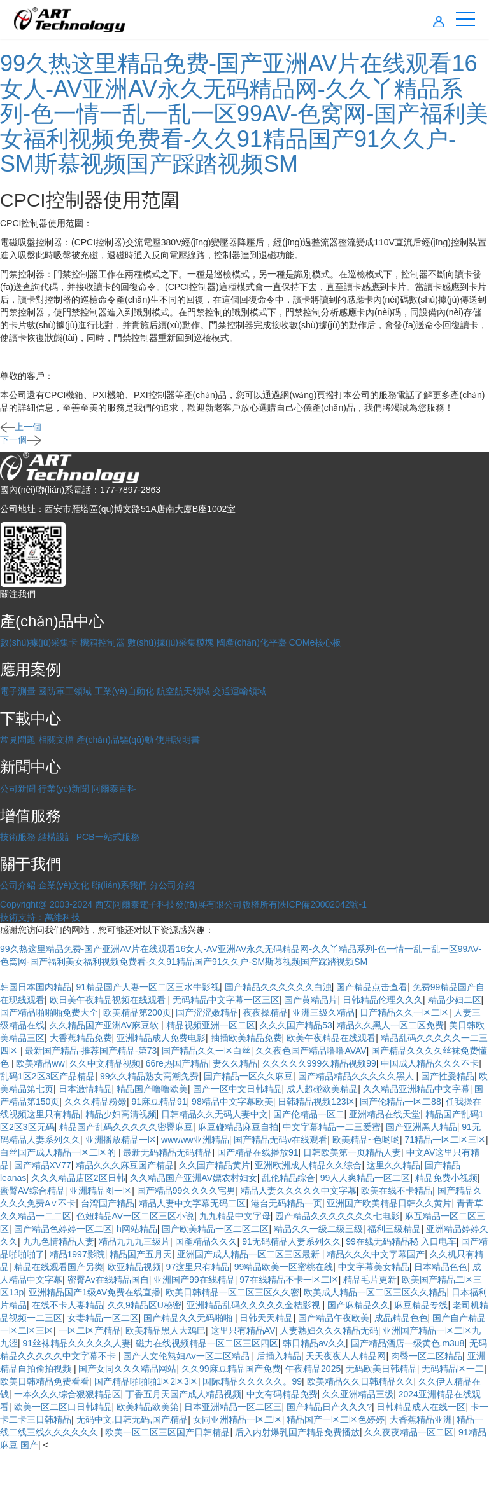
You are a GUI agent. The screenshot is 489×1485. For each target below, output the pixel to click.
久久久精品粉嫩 (95, 1101)
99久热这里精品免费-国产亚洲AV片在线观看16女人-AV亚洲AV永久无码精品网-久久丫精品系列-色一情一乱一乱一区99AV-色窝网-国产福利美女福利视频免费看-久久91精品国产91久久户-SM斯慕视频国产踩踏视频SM (244, 113)
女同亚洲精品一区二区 (237, 1419)
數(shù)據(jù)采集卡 (39, 642)
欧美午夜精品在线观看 (331, 1038)
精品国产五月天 (141, 1254)
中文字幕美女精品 (373, 1267)
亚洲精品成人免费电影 (161, 1038)
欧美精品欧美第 (148, 1407)
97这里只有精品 (198, 1267)
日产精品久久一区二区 (404, 1012)
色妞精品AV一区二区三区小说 (135, 1216)
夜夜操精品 (265, 1012)
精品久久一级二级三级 (318, 1229)
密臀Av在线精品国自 (108, 1279)
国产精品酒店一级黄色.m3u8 (408, 1343)
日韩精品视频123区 (316, 1101)
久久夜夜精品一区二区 (408, 1432)
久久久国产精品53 (296, 1025)
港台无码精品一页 (286, 1203)
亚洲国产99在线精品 (194, 1279)
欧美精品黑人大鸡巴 (165, 1330)
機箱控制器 (102, 642)
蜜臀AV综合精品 (32, 1190)
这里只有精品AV (243, 1330)
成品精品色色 (401, 1318)
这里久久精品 (393, 1165)
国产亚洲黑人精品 (421, 1127)
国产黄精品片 (310, 1000)
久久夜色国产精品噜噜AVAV (310, 1051)
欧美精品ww (40, 1063)
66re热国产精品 (177, 1063)
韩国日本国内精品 (35, 987)
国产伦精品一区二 (308, 1114)
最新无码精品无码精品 (167, 1152)
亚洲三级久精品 (323, 1012)
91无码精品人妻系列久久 (291, 1241)
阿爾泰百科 (114, 789)
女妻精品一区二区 (103, 1318)
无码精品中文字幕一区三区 (226, 1000)
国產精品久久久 (206, 1241)
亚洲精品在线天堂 (384, 1114)
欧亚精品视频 (134, 1267)
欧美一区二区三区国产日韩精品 (167, 1432)
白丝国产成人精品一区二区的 (59, 1152)
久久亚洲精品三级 (357, 1394)
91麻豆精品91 (159, 1101)
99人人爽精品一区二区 (365, 1178)
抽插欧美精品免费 (246, 1038)
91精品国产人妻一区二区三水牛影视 (148, 987)
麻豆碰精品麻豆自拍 (238, 1127)
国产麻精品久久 (358, 1305)
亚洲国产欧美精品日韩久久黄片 (389, 1203)
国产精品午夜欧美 (333, 1318)
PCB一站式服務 (107, 837)
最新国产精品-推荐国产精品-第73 (91, 1051)
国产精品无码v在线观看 (280, 1140)
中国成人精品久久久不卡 (430, 1063)
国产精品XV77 (42, 1165)
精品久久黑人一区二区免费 (390, 1025)
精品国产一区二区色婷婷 (336, 1419)
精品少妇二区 (454, 1000)
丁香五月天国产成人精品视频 (183, 1394)
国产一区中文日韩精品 (237, 1089)
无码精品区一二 (453, 1369)
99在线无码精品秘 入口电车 (401, 1241)
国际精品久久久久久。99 (252, 1381)
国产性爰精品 (447, 1076)
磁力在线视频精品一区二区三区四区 (207, 1343)
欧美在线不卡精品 (396, 1190)
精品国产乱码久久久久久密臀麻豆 (126, 1127)
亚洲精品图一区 (100, 1190)
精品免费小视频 (446, 1178)
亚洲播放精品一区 (121, 1140)
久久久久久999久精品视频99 (319, 1063)
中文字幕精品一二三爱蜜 (332, 1127)
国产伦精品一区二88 (400, 1101)
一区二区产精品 (90, 1330)
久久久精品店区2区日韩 (78, 1178)
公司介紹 (18, 885)
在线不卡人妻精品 (67, 1305)
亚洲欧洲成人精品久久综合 (308, 1165)
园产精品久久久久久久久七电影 (337, 1216)
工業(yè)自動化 (124, 691)
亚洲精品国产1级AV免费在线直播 (94, 1292)
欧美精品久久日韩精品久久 (360, 1381)
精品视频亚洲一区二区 (210, 1025)
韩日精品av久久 (314, 1343)
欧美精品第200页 (137, 1012)
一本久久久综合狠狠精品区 (67, 1394)
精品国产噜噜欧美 (152, 1089)
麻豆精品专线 (421, 1305)
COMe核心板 (315, 642)
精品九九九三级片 (134, 1241)
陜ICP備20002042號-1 (322, 904)
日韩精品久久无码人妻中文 (214, 1114)
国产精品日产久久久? (329, 1407)
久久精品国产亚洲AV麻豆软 (106, 1025)
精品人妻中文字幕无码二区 (192, 1203)
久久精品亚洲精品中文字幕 (416, 1089)
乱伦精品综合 (288, 1178)
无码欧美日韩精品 (381, 1369)
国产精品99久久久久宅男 (186, 1190)
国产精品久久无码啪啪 (189, 1318)
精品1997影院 (77, 1254)
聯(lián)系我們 (119, 885)
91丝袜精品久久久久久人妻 (77, 1343)
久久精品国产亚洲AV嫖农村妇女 (193, 1178)
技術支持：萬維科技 (40, 917)
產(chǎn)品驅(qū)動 (114, 740)
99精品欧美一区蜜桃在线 (284, 1267)
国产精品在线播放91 (258, 1152)
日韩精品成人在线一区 (420, 1407)
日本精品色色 (440, 1267)
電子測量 (18, 691)
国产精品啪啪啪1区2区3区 (146, 1381)
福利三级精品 (394, 1229)
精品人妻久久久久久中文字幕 (299, 1190)
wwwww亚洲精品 (195, 1140)
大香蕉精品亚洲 (421, 1419)
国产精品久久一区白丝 (206, 1051)
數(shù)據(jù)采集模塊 (170, 642)
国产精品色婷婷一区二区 (63, 1229)
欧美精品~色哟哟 (366, 1140)
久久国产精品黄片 (214, 1165)
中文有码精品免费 (282, 1394)
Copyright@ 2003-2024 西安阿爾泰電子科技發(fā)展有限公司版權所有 (139, 904)
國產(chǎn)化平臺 (251, 642)
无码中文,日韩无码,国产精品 (132, 1419)
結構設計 (56, 837)
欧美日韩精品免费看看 (44, 1381)
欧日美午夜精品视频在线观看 (109, 1000)
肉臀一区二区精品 (426, 1356)
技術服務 (18, 837)
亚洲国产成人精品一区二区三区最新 (249, 1254)
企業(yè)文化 (63, 885)
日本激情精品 (85, 1089)
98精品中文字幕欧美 (232, 1101)
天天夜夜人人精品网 (346, 1356)
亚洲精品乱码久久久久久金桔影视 (255, 1305)
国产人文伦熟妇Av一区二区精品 (187, 1356)
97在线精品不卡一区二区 (289, 1279)
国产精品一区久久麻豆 (248, 1076)
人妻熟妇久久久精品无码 (329, 1330)
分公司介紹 (172, 885)
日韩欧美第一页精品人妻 (352, 1152)
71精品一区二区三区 (445, 1140)
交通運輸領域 (239, 691)
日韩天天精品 (266, 1318)
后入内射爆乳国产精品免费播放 (297, 1432)
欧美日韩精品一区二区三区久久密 (232, 1292)
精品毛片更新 (370, 1279)
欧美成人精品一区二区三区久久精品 (375, 1292)
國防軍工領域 (65, 691)
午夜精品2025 (313, 1369)
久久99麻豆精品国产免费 (231, 1369)
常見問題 (18, 740)
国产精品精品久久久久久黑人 (357, 1076)
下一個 (20, 439)
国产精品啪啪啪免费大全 (49, 1012)
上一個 (20, 427)
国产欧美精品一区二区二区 (215, 1229)
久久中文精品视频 (105, 1063)
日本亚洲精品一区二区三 (233, 1407)
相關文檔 (56, 740)
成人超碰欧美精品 (322, 1089)
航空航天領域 (183, 691)
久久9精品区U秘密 (144, 1305)
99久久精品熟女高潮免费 (149, 1076)
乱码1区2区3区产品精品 (47, 1076)
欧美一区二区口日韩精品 (63, 1407)
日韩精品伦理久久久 (383, 1000)
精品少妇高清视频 (121, 1114)
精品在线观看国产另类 (58, 1267)
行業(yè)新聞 (63, 789)
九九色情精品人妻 (58, 1241)
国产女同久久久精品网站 (127, 1369)
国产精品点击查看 (372, 987)
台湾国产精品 (107, 1203)
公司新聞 (18, 789)
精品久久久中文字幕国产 (376, 1254)
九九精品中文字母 (235, 1216)
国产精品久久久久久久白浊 (278, 987)
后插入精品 (279, 1356)
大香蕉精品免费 (81, 1038)
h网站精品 (137, 1229)
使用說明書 (177, 740)
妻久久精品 (235, 1063)
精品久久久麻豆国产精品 (125, 1165)
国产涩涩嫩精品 (207, 1012)
